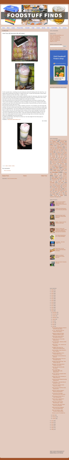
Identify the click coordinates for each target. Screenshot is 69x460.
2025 (52, 291)
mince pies (64, 186)
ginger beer (64, 178)
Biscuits (43, 27)
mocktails (53, 187)
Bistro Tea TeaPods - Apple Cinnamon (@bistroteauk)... (58, 411)
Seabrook (60, 162)
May (53, 324)
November (54, 314)
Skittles (65, 162)
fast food (65, 177)
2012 (52, 422)
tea (66, 194)
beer (57, 168)
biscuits (65, 167)
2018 (52, 303)
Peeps (64, 157)
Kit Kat (51, 152)
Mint (64, 154)
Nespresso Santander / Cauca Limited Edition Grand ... (58, 353)
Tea (60, 27)
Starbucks (62, 163)
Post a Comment (7, 170)
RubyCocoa (54, 162)
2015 (52, 309)
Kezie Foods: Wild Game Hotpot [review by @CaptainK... (58, 405)
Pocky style (61, 158)
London (61, 152)
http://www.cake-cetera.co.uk (14, 119)
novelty (13, 165)
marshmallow (57, 185)
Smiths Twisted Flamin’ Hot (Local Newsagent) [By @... (59, 359)
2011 (52, 424)
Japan (59, 149)
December (54, 312)
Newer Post (5, 175)
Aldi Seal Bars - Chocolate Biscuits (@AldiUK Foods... (59, 383)
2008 (52, 429)
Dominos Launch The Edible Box (58, 412)
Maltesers (59, 153)
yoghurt (57, 196)
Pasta (59, 157)
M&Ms (65, 152)
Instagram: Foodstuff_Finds (55, 37)
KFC (64, 149)
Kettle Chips (58, 150)
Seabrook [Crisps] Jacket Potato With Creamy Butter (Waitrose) (60, 216)
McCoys (53, 154)
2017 (52, 305)
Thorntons (52, 164)
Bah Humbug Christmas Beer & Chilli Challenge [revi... (58, 397)
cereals (58, 170)
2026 (52, 289)
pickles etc (64, 190)
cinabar (9, 165)
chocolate (55, 172)
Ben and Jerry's (64, 140)
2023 (52, 295)
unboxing (55, 195)
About (8, 27)
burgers (63, 169)
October (54, 315)
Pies (55, 158)
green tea (52, 181)
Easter (59, 144)
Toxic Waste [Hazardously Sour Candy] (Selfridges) (60, 236)
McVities (59, 154)
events (59, 177)
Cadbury (54, 141)
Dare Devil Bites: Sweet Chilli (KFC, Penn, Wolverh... (59, 351)
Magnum (53, 153)
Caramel (62, 141)
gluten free (62, 179)
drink (53, 177)
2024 (52, 293)
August (53, 319)
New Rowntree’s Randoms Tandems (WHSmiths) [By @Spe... (59, 328)
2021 (52, 298)
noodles (58, 187)
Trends (63, 164)
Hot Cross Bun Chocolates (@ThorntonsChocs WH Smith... (59, 394)
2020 (52, 300)
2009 (52, 427)
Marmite (65, 153)
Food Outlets (54, 27)
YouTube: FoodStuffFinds (55, 40)
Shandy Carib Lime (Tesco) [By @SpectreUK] (58, 339)
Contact (13, 27)
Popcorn (52, 159)
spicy (66, 192)
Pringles (65, 159)
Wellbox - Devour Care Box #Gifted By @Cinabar (60, 222)
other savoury (58, 188)
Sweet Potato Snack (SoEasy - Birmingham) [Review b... (58, 337)
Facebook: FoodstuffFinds (55, 36)
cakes (6, 165)
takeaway (61, 194)
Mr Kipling (52, 156)
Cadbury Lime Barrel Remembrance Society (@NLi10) (59, 256)
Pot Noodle (59, 159)
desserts (56, 175)
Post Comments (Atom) (12, 178)
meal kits (65, 185)
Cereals (38, 27)
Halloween (59, 147)
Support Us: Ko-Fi (53, 41)
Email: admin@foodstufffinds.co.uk (57, 35)
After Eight (52, 140)
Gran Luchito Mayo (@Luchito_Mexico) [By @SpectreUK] (57, 370)
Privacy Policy (20, 27)
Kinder (64, 150)
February (54, 416)
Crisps (33, 27)
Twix (51, 166)
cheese (65, 170)
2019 (52, 302)
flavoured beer (55, 178)
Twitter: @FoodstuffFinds (55, 38)
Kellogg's (51, 150)
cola (58, 174)
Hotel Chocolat (60, 148)
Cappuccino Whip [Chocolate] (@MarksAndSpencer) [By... (58, 334)
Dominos (54, 144)
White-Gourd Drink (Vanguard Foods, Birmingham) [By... (58, 408)
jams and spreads (53, 183)
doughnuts (65, 175)
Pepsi (51, 158)
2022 (52, 296)
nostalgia (64, 187)
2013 (52, 420)
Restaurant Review (63, 161)
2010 (52, 425)
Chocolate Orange (54, 143)
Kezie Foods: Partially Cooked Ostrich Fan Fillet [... (58, 385)
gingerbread (54, 179)
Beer (48, 27)
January (54, 418)
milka (53, 186)
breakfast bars (56, 169)
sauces (51, 192)
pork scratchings (60, 191)
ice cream (60, 182)
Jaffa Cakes (54, 149)
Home (3, 27)
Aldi (56, 140)
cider (64, 172)
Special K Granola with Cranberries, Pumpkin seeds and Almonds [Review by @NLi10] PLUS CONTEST (61, 230)
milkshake (58, 186)
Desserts (65, 27)
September (54, 317)
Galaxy (58, 145)
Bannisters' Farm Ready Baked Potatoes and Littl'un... (58, 365)
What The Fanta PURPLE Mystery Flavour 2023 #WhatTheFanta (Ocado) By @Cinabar (60, 203)
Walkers (56, 166)
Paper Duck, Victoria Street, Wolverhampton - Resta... (57, 402)
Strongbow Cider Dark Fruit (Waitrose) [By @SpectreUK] (58, 348)
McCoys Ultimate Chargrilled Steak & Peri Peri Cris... (59, 374)
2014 (52, 310)
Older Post (44, 175)
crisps (65, 174)
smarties (56, 192)
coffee (51, 174)
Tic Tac (57, 164)
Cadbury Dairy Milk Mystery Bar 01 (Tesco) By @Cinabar (61, 209)
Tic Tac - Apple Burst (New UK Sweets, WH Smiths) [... (58, 331)
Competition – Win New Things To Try (60, 242)
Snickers (54, 163)
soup (61, 192)
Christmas (64, 143)
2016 (52, 307)
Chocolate (27, 27)
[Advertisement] (22, 156)
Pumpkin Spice (54, 161)
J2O (66, 148)
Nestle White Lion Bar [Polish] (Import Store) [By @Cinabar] (60, 249)
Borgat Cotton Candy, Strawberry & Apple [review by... (59, 377)
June (53, 322)
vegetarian (52, 196)
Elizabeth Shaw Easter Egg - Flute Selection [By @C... (59, 362)
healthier (60, 181)
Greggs (63, 145)
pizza (53, 191)
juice (61, 183)
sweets (53, 194)
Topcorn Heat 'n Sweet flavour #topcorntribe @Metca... (58, 399)
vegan (61, 195)
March (53, 415)
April (53, 326)
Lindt (57, 152)
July (53, 321)
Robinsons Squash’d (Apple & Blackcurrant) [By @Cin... (58, 391)
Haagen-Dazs (52, 147)
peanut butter (57, 190)
